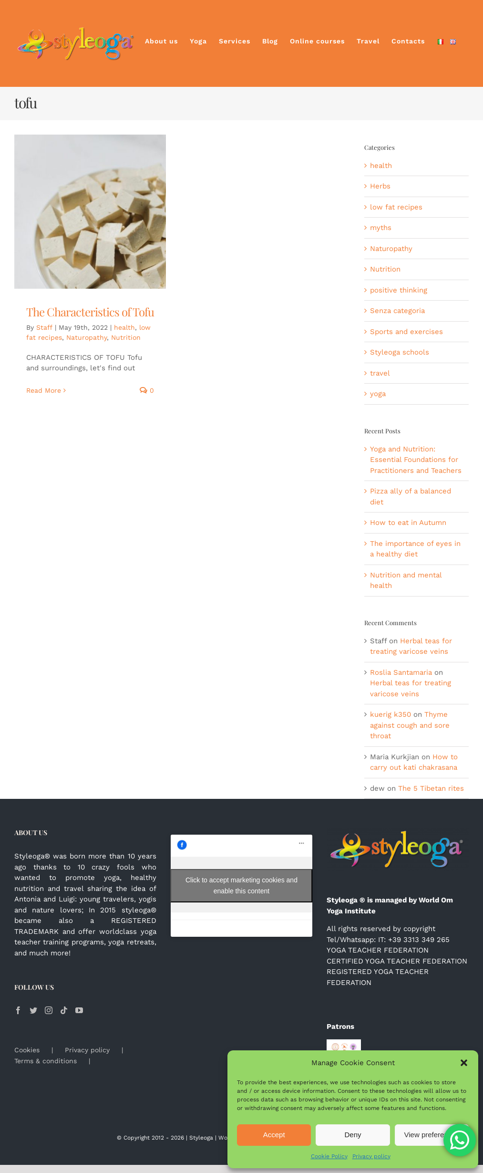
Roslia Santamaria (401, 672)
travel (380, 373)
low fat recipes (396, 207)
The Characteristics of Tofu (90, 311)
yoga (378, 393)
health (124, 327)
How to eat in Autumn (408, 522)
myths (380, 227)
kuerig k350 (390, 714)
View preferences (432, 1135)
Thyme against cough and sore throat (410, 725)
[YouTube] (79, 1010)
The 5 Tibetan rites (431, 788)
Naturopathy (86, 337)
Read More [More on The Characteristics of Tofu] (43, 390)
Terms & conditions (45, 1061)
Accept (274, 1135)
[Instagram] (48, 1010)
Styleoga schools (399, 352)
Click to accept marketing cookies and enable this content (241, 885)
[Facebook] (18, 1010)
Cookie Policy (329, 1156)
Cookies (27, 1050)
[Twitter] (33, 1010)
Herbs (380, 186)
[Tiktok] (64, 1010)
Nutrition (126, 337)
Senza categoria (397, 310)
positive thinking (398, 290)
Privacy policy (371, 1156)
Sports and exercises (406, 331)
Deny (352, 1135)
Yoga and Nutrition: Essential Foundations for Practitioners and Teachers (416, 460)
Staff (44, 327)
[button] (464, 1063)
